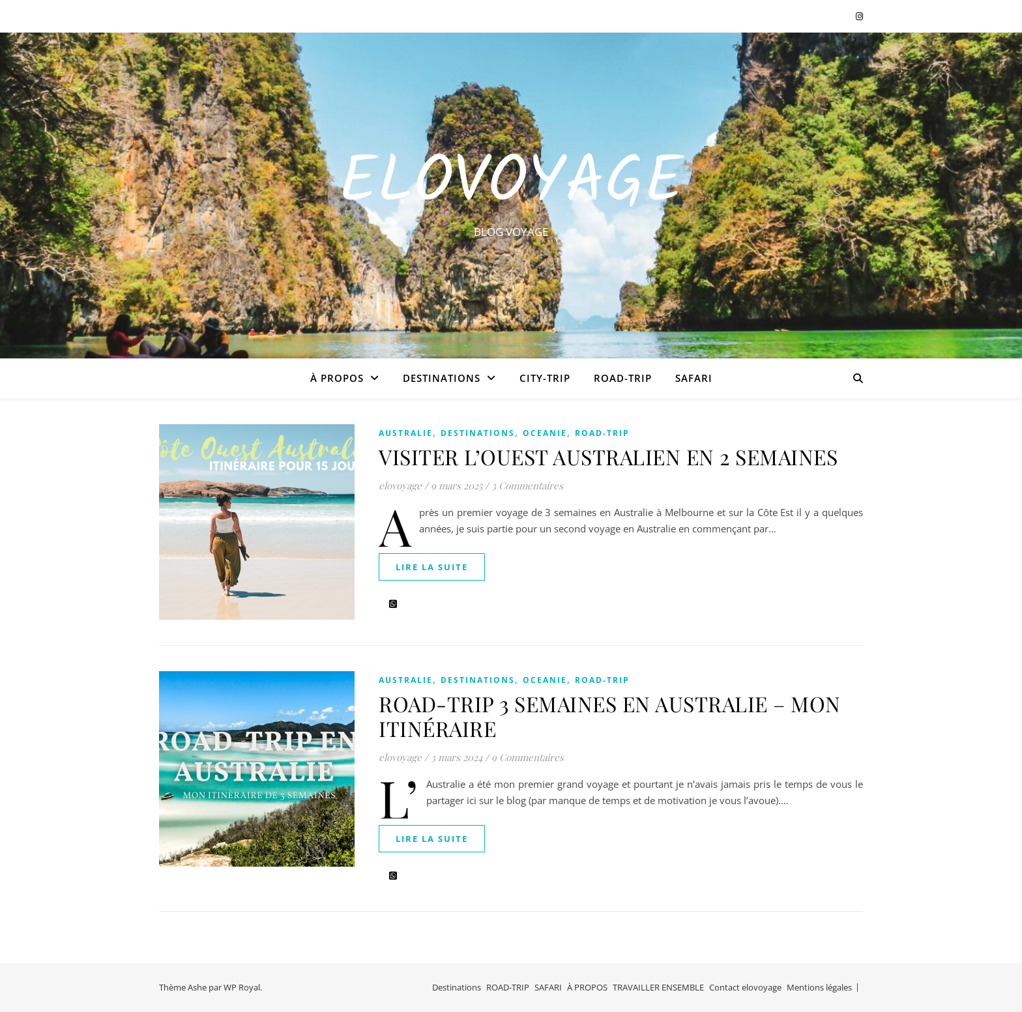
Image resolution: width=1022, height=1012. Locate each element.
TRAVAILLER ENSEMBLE (658, 987)
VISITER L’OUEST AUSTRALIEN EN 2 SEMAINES (608, 456)
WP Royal (242, 987)
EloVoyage (511, 183)
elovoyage (400, 485)
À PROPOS (337, 377)
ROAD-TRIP (623, 377)
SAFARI (693, 377)
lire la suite (432, 567)
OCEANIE (545, 433)
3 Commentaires (527, 485)
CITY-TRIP (544, 377)
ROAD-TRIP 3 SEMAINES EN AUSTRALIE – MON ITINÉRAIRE (610, 715)
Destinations (441, 377)
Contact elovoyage (745, 987)
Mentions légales (819, 987)
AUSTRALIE (406, 433)
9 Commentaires (527, 757)
